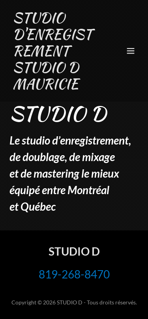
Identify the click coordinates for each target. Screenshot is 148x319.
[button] (131, 51)
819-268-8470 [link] (74, 274)
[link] (55, 86)
